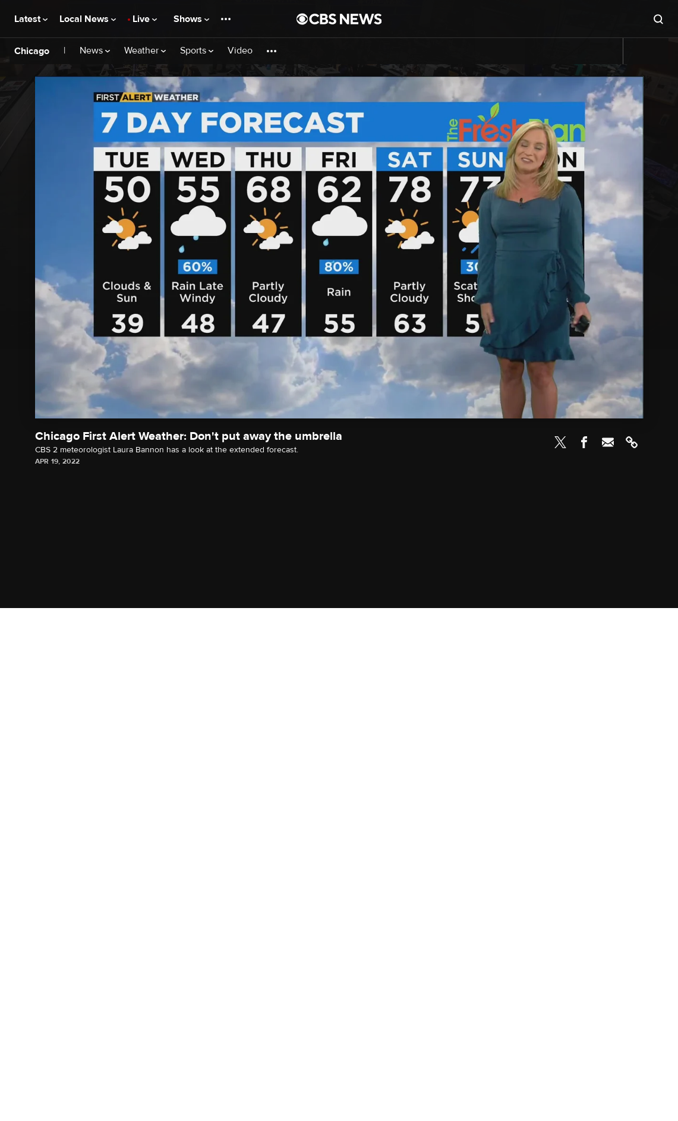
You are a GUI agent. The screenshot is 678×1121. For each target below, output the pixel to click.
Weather (145, 50)
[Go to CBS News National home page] (339, 19)
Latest (31, 19)
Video (240, 50)
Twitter (560, 442)
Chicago (31, 51)
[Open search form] (658, 19)
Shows (191, 19)
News (95, 50)
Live (145, 19)
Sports (196, 50)
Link (632, 442)
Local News (87, 19)
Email (608, 442)
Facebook (584, 442)
